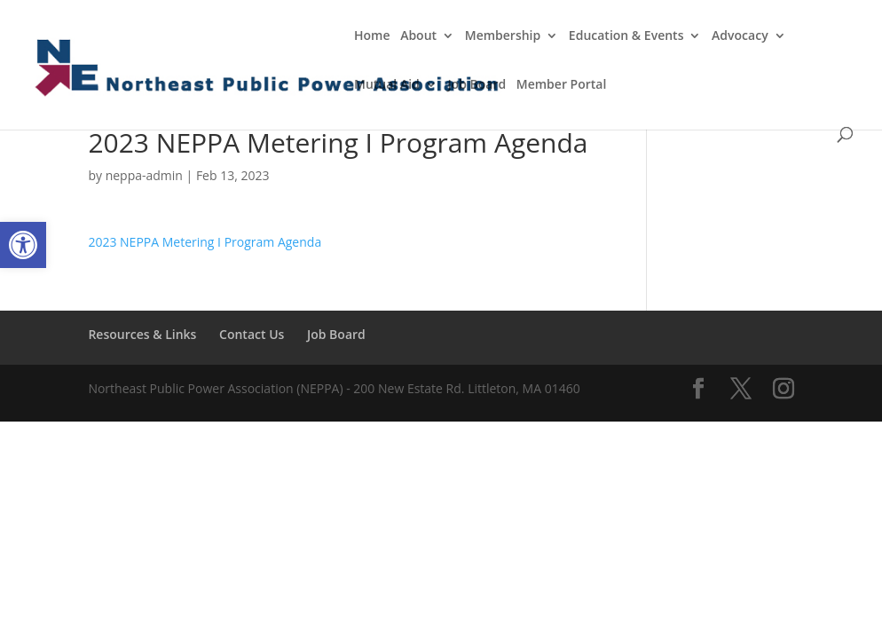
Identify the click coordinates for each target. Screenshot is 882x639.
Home (372, 36)
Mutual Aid (387, 85)
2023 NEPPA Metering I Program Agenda (204, 241)
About (418, 36)
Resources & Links (142, 334)
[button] (23, 245)
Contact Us (251, 334)
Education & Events (626, 36)
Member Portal (561, 85)
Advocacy (740, 36)
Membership (502, 36)
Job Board (476, 85)
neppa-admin (144, 175)
